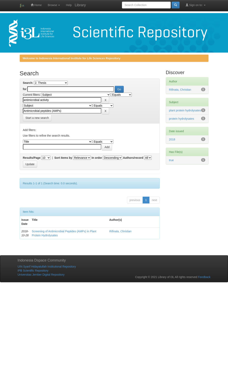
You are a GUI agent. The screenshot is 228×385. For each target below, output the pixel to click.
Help (69, 5)
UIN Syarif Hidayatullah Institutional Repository (47, 266)
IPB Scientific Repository (33, 270)
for (25, 89)
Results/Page (32, 157)
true (171, 160)
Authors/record (133, 157)
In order (97, 157)
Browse (54, 5)
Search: (28, 82)
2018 (172, 139)
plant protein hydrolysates (185, 110)
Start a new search (37, 117)
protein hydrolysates (181, 118)
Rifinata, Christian (120, 231)
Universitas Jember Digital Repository (41, 274)
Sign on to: (196, 5)
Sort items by (63, 157)
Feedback (204, 277)
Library (80, 5)
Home (36, 5)
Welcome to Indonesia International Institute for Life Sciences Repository (72, 58)
